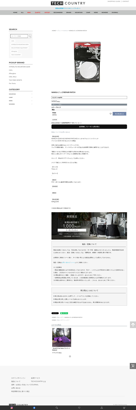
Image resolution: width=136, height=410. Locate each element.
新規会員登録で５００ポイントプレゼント (68, 8)
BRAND (68, 12)
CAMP (88, 12)
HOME (15, 12)
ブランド (59, 30)
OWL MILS (12, 77)
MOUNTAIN (79, 12)
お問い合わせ (15, 388)
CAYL (11, 70)
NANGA (65, 30)
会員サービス (35, 378)
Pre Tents (12, 83)
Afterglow (12, 73)
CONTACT (125, 1)
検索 (29, 36)
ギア (62, 317)
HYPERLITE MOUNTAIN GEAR (19, 67)
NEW (29, 12)
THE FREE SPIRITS (15, 80)
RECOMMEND (58, 12)
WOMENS (105, 12)
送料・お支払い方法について (21, 385)
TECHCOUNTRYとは (38, 381)
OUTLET (47, 12)
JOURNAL (115, 12)
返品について (15, 381)
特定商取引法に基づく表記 (20, 391)
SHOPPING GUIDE (114, 1)
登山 (58, 317)
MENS (96, 12)
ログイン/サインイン (18, 378)
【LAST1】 (37, 12)
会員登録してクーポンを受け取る (89, 126)
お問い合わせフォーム (68, 262)
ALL (22, 12)
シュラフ (67, 320)
